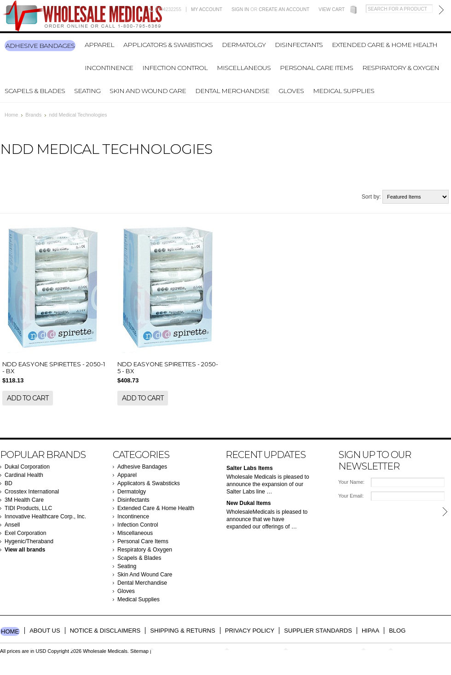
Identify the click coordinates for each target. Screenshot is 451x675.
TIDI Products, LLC (28, 508)
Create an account (284, 9)
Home (11, 114)
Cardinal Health (24, 475)
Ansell (12, 525)
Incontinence (109, 68)
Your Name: (351, 482)
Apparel (99, 45)
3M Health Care (24, 500)
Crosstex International (32, 491)
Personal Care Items (316, 68)
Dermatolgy (244, 45)
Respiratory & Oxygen (400, 68)
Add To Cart (27, 398)
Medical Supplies (343, 91)
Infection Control (175, 68)
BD (8, 483)
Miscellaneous (244, 68)
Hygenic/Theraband (29, 541)
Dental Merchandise (232, 91)
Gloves (291, 91)
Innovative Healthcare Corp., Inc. (45, 516)
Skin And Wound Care (148, 91)
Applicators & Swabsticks (168, 45)
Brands (33, 114)
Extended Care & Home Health (384, 45)
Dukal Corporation (27, 467)
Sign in (240, 9)
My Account (206, 9)
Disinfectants (299, 45)
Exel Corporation (25, 533)
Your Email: (351, 496)
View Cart (331, 9)
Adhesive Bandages (40, 45)
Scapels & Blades (35, 91)
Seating (87, 91)
